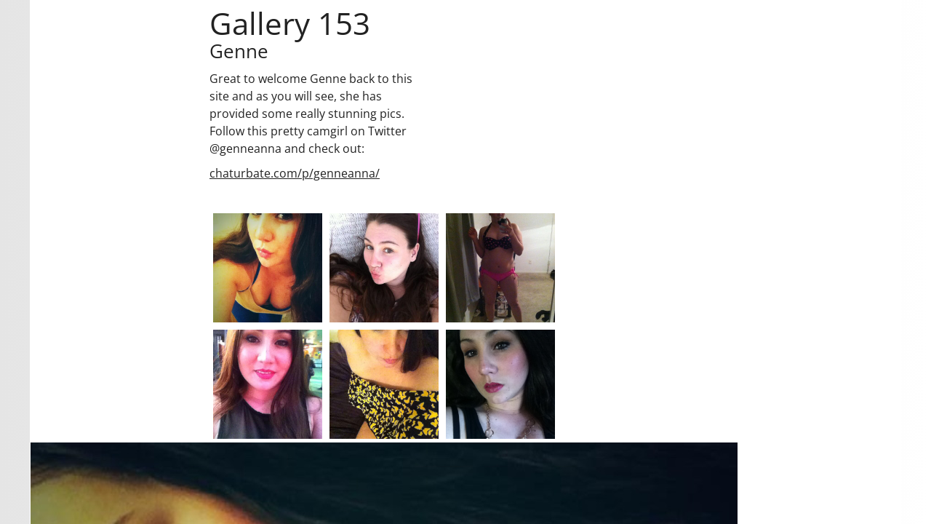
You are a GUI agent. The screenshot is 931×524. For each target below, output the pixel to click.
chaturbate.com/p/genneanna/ (294, 173)
